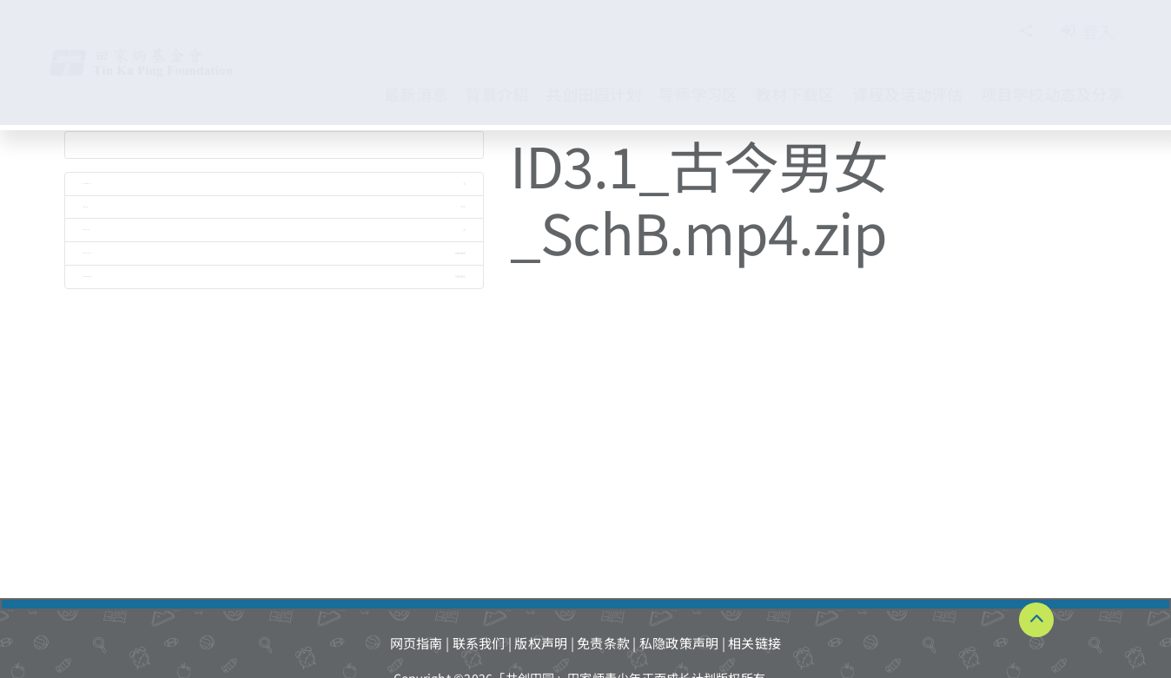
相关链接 (754, 643)
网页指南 (416, 643)
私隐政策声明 (679, 643)
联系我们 (479, 643)
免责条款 (603, 643)
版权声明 (540, 643)
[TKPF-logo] (159, 54)
